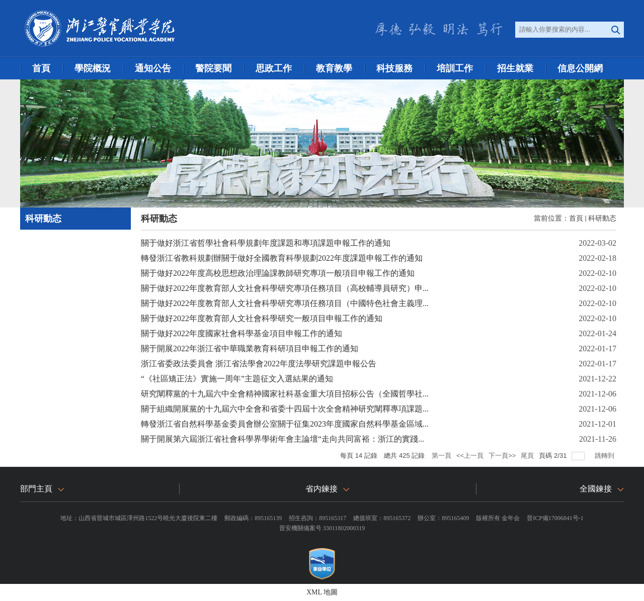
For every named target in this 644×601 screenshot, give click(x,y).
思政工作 (274, 68)
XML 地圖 (322, 592)
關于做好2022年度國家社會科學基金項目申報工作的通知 (241, 333)
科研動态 (602, 218)
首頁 (41, 68)
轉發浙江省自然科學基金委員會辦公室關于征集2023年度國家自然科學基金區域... (285, 424)
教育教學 (334, 68)
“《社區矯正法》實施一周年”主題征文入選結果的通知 (237, 378)
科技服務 (394, 68)
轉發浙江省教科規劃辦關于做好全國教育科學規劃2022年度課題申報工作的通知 (282, 258)
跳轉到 (605, 455)
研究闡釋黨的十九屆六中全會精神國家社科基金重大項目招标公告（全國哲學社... (285, 393)
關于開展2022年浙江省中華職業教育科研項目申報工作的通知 (249, 348)
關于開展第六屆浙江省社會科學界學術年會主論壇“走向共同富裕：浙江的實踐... (282, 439)
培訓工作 (455, 68)
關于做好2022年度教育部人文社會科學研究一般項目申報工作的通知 (261, 318)
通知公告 (153, 68)
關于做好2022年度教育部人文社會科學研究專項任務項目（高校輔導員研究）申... (285, 288)
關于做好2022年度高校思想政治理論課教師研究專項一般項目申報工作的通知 (278, 273)
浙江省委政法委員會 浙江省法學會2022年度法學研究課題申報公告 (258, 363)
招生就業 (515, 68)
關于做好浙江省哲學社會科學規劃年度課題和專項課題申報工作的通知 (265, 243)
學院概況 (92, 68)
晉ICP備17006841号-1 (555, 518)
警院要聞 (213, 68)
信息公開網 (580, 68)
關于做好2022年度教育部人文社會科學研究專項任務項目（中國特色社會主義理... (285, 303)
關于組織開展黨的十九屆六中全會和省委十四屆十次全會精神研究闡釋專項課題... (285, 409)
